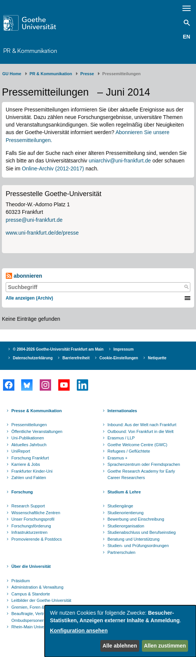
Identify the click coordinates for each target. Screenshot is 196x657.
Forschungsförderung (31, 526)
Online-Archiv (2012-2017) (53, 168)
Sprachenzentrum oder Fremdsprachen (143, 464)
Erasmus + (117, 458)
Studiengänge (120, 506)
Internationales (122, 410)
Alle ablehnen (120, 646)
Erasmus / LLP (121, 438)
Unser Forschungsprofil (32, 519)
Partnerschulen (121, 552)
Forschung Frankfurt (30, 458)
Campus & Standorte (30, 594)
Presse (87, 73)
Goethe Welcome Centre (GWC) (137, 444)
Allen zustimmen (165, 646)
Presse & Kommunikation (36, 410)
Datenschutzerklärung (33, 358)
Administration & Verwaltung (37, 587)
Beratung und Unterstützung (133, 539)
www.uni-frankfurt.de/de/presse (42, 233)
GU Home (11, 73)
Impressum (124, 349)
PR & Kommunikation (30, 50)
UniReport (20, 451)
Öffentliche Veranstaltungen (36, 431)
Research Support (28, 506)
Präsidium (20, 580)
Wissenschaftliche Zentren (35, 512)
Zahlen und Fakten (28, 477)
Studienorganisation (125, 526)
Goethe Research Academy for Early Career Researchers (141, 474)
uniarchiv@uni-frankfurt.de (120, 161)
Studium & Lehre (124, 492)
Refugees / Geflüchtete (128, 451)
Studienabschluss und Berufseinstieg (141, 532)
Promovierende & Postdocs (36, 539)
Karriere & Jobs (25, 464)
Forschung (22, 492)
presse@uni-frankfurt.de (34, 220)
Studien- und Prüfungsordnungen (138, 545)
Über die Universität (31, 566)
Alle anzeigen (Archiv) (29, 298)
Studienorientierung (125, 512)
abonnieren (24, 276)
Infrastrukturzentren (29, 532)
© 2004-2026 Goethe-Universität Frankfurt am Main (58, 349)
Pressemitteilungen (29, 424)
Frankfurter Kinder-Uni (32, 471)
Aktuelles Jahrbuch (29, 444)
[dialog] (120, 631)
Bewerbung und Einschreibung (135, 519)
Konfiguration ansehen (78, 631)
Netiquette (157, 358)
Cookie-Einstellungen (119, 358)
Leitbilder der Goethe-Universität (41, 600)
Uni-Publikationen (27, 438)
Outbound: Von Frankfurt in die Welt (140, 431)
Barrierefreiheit (76, 358)
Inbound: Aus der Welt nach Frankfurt (141, 424)
